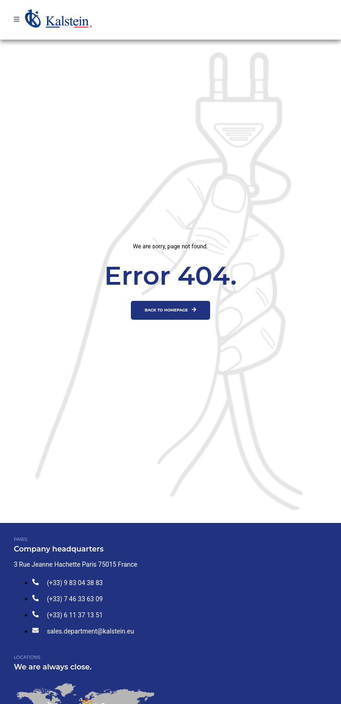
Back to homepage (170, 309)
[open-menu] (16, 20)
